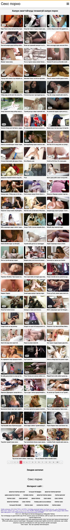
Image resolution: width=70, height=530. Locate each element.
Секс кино (47, 498)
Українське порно (40, 510)
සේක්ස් (13, 512)
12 (46, 462)
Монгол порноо (12, 502)
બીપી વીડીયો (14, 509)
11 (42, 462)
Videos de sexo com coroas (23, 512)
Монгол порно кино (44, 495)
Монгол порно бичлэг (17, 492)
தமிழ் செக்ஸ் (23, 510)
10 (39, 462)
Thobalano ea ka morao (42, 502)
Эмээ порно (35, 498)
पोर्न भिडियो (40, 512)
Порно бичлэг (60, 495)
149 (57, 462)
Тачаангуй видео (35, 492)
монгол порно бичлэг (53, 492)
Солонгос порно (42, 505)
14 (53, 462)
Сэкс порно (26, 502)
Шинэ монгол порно (12, 495)
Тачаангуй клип (15, 505)
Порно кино (56, 505)
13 (49, 462)
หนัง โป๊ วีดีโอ (30, 510)
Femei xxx (49, 509)
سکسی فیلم (15, 510)
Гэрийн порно (28, 495)
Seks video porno (6, 512)
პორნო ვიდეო (57, 510)
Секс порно (59, 498)
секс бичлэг (23, 498)
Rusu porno (34, 512)
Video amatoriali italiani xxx (38, 509)
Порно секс (11, 498)
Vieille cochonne (5, 509)
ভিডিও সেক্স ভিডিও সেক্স (23, 509)
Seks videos (65, 510)
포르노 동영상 (8, 510)
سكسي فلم (55, 509)
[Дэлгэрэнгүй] (68, 4)
